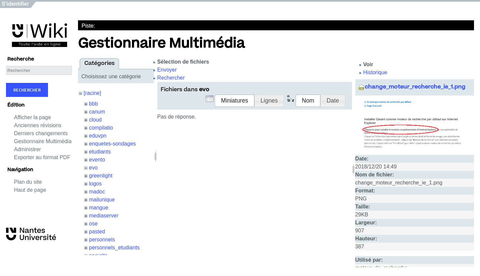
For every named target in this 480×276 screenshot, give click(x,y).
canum (97, 112)
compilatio (101, 128)
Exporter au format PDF (42, 157)
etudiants (100, 151)
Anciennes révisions (37, 125)
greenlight (100, 175)
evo (93, 167)
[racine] (92, 93)
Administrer (27, 149)
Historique (375, 72)
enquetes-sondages (112, 143)
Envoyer (167, 70)
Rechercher (27, 90)
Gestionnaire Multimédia (43, 141)
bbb (93, 104)
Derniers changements (41, 133)
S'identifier (15, 4)
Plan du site (28, 182)
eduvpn (98, 135)
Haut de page (30, 190)
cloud (95, 120)
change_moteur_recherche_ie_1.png (415, 87)
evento (97, 159)
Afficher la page (32, 117)
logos (95, 183)
